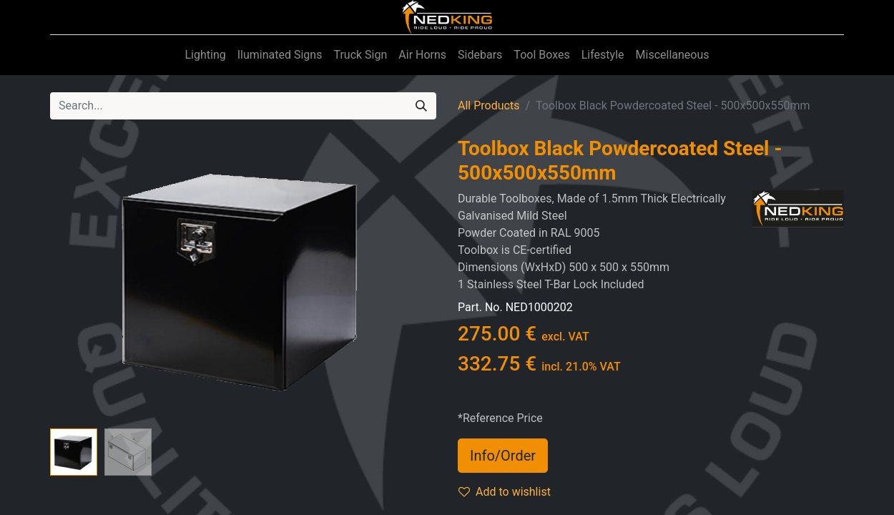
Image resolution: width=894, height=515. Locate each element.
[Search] (421, 105)
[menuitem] (205, 55)
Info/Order (503, 455)
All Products (488, 105)
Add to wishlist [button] (504, 492)
